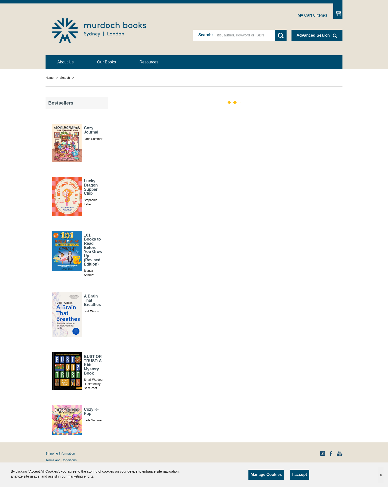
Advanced (313, 35)
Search (205, 35)
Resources (148, 62)
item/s (312, 15)
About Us (65, 62)
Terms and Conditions (61, 460)
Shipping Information (60, 453)
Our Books (106, 62)
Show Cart (337, 11)
